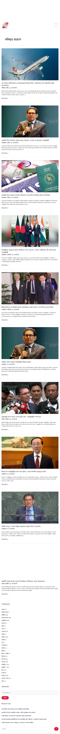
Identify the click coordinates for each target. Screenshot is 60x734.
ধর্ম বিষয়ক (4, 642)
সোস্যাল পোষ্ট (4, 673)
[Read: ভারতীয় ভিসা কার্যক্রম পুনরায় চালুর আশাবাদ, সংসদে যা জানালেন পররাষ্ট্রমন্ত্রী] (30, 121)
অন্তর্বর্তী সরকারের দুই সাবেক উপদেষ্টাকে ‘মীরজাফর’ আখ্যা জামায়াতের (25, 581)
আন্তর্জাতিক (4, 143)
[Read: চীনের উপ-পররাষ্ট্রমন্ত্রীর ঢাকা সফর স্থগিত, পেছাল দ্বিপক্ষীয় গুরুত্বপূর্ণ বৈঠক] (30, 453)
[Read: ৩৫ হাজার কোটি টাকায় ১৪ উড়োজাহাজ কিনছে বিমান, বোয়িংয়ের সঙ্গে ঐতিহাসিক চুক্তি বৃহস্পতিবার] (30, 65)
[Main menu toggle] (56, 25)
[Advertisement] (30, 10)
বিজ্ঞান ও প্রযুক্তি (5, 650)
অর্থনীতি (3, 88)
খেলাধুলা (3, 630)
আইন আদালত (5, 617)
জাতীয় (7, 88)
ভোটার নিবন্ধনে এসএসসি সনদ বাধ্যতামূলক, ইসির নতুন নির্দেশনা (15, 710)
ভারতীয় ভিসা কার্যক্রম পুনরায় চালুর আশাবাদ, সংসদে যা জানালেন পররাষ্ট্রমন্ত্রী (27, 140)
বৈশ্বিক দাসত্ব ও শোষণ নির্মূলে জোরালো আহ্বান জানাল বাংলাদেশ (23, 527)
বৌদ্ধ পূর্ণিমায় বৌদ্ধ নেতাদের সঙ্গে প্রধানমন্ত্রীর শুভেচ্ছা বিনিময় (14, 704)
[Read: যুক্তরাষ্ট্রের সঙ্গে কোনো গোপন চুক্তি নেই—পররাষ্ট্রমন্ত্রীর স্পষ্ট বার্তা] (30, 399)
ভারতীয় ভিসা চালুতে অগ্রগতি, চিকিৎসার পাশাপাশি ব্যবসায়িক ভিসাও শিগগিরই (28, 195)
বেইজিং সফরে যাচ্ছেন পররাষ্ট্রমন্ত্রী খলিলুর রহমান (18, 363)
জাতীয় (3, 637)
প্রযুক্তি (3, 648)
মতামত (3, 658)
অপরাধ (3, 609)
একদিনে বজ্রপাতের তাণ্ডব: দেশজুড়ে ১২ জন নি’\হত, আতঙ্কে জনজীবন (16, 716)
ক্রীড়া (3, 625)
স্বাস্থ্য (2, 676)
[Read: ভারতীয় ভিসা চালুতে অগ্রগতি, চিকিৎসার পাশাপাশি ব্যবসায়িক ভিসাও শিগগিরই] (30, 176)
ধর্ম (2, 640)
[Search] (56, 723)
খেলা (3, 627)
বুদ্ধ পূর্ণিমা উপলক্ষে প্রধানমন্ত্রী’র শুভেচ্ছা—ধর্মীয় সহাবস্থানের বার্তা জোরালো (17, 707)
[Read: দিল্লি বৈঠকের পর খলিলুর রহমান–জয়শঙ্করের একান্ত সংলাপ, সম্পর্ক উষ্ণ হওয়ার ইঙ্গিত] (30, 287)
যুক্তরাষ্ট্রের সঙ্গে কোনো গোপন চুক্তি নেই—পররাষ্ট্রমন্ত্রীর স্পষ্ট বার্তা (23, 418)
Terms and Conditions (51, 731)
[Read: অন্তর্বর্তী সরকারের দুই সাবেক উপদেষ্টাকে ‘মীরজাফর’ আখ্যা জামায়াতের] (30, 562)
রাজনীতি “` (4, 663)
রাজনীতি (8, 254)
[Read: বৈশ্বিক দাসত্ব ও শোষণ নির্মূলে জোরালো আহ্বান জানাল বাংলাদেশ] (30, 508)
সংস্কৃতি (3, 668)
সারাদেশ (3, 671)
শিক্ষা (3, 666)
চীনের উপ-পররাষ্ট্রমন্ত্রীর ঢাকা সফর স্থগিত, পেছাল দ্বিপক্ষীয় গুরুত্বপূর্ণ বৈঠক (26, 472)
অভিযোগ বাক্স (4, 612)
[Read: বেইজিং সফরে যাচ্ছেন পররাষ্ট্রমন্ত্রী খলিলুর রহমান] (30, 344)
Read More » (5, 99)
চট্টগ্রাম (3, 632)
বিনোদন (3, 653)
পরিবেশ (3, 645)
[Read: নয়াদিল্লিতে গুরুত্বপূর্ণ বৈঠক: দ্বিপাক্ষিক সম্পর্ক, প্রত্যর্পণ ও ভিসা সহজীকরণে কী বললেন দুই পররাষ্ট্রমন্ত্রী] (30, 230)
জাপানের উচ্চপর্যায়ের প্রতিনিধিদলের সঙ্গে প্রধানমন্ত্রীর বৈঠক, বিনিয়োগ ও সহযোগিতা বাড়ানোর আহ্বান (23, 713)
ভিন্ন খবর (3, 655)
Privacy (51, 729)
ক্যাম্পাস (3, 622)
